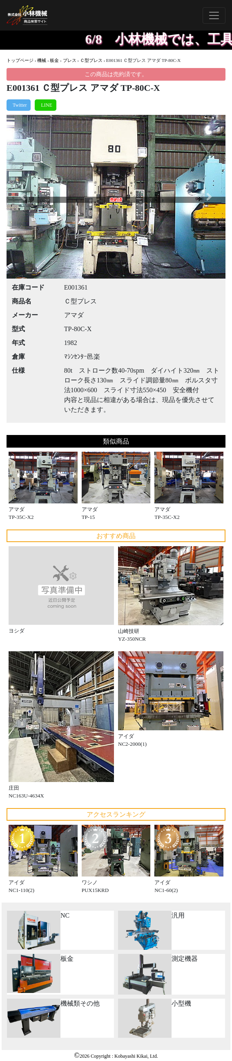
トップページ (20, 60)
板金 (54, 60)
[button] (23, 197)
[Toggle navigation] (214, 15)
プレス (69, 60)
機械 (41, 60)
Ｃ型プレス (91, 60)
